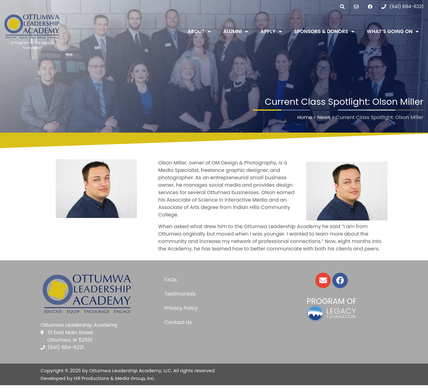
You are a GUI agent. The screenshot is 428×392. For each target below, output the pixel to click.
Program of (331, 301)
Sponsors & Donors (324, 31)
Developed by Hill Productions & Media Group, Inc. (98, 378)
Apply (271, 31)
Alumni (235, 31)
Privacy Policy (181, 308)
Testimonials (180, 293)
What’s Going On (393, 31)
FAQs (170, 279)
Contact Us (178, 322)
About (199, 31)
